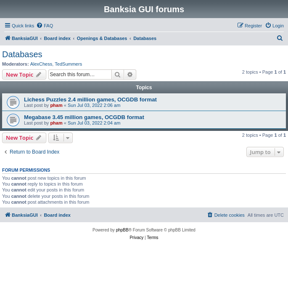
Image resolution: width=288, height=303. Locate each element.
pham (56, 105)
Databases (22, 54)
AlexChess (41, 63)
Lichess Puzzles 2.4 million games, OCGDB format (90, 99)
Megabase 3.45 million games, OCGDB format (84, 117)
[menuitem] (44, 26)
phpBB (122, 230)
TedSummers (68, 63)
